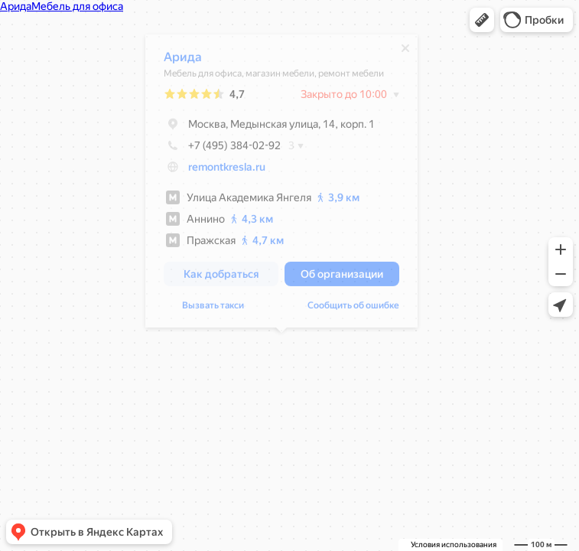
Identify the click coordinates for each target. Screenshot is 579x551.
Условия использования (453, 544)
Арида (183, 61)
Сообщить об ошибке (353, 309)
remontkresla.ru (226, 171)
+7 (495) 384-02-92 (222, 149)
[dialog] (281, 184)
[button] (482, 20)
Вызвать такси (213, 309)
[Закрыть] (405, 52)
